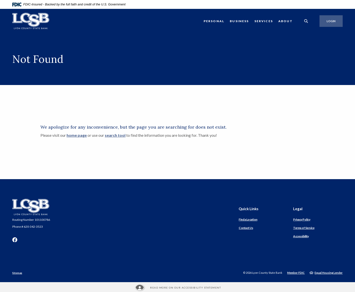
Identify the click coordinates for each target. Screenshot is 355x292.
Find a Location (248, 219)
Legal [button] (297, 208)
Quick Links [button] (248, 208)
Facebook (14, 239)
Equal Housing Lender (329, 272)
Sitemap (17, 272)
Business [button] (239, 21)
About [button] (285, 21)
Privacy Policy (301, 219)
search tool (115, 135)
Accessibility (301, 236)
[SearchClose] (306, 21)
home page (77, 135)
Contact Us (246, 228)
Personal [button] (214, 21)
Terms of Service (303, 228)
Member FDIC (296, 272)
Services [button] (263, 21)
